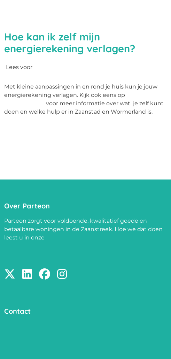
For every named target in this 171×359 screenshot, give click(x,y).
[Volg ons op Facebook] (44, 274)
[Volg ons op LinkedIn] (27, 274)
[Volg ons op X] (9, 274)
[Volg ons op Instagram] (62, 274)
